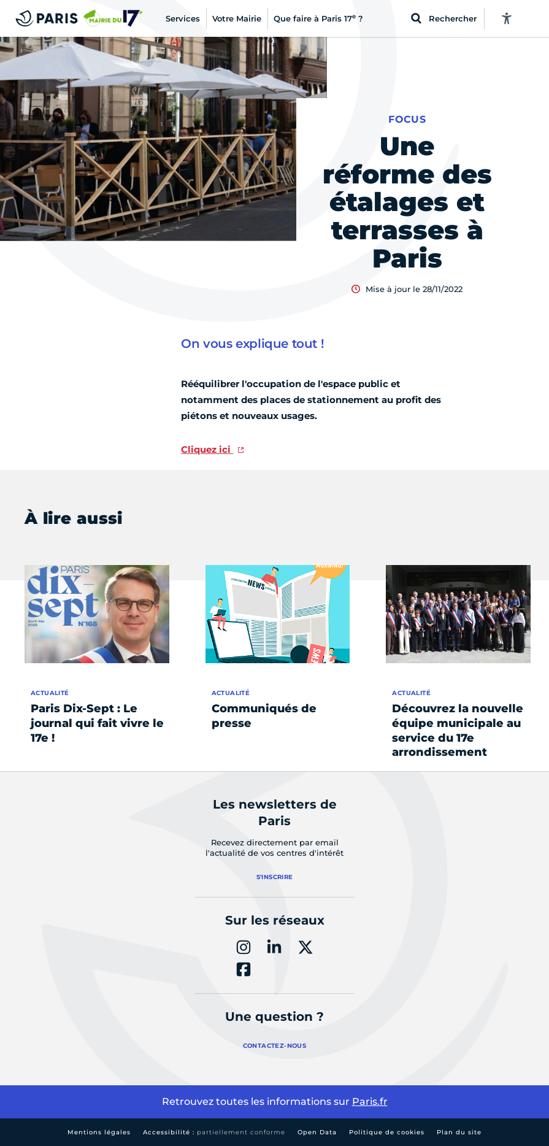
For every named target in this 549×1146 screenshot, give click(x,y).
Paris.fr (370, 1101)
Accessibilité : (214, 1132)
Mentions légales (99, 1132)
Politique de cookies (386, 1132)
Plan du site (459, 1132)
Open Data (317, 1132)
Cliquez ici (207, 449)
